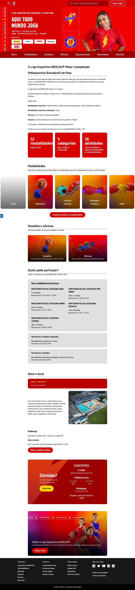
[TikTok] (113, 565)
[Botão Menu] (8, 3)
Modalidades (30, 54)
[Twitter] (98, 566)
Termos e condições (99, 575)
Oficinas (64, 54)
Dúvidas (120, 54)
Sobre (14, 54)
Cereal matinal (47, 571)
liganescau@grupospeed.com (81, 473)
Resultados (102, 54)
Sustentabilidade (23, 568)
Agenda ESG (71, 568)
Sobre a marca (72, 565)
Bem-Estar (21, 580)
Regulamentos (83, 54)
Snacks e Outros (48, 574)
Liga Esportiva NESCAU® (26, 565)
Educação (21, 571)
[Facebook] (93, 565)
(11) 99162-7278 (81, 491)
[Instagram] (108, 565)
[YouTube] (103, 566)
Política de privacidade (100, 572)
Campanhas (71, 571)
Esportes (21, 574)
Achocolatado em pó (49, 565)
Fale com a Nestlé (73, 574)
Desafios (49, 54)
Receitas (20, 577)
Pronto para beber (49, 568)
